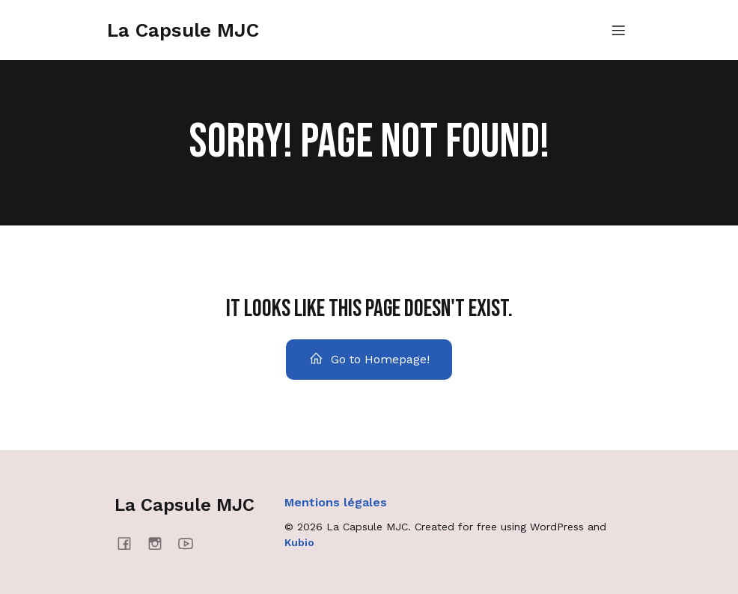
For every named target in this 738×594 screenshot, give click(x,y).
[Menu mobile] (618, 30)
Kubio (299, 542)
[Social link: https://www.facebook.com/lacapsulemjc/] (130, 543)
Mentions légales (335, 502)
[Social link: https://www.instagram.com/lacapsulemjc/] (160, 543)
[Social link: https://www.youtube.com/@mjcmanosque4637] (191, 543)
